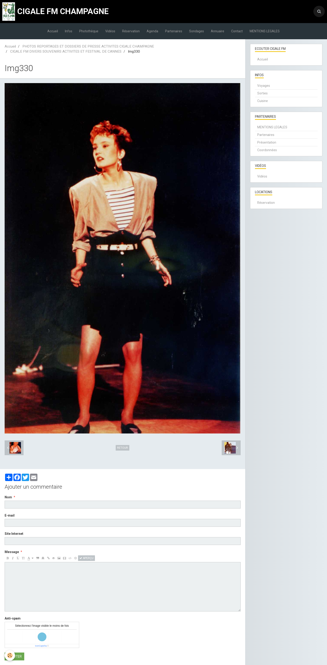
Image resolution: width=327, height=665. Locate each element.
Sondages (196, 31)
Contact (237, 31)
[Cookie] (10, 655)
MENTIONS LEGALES (265, 31)
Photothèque (88, 31)
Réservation (131, 31)
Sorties (262, 93)
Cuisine (262, 101)
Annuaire (217, 31)
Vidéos (110, 31)
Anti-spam (13, 618)
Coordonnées (267, 150)
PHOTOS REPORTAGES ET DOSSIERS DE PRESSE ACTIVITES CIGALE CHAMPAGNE (88, 46)
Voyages (263, 85)
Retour (122, 447)
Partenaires (173, 31)
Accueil (52, 31)
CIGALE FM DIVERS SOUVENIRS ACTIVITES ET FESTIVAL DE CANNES (65, 51)
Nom (8, 497)
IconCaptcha (41, 646)
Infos (68, 31)
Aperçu (86, 558)
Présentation (266, 142)
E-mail (10, 515)
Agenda (152, 31)
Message (12, 552)
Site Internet (14, 534)
